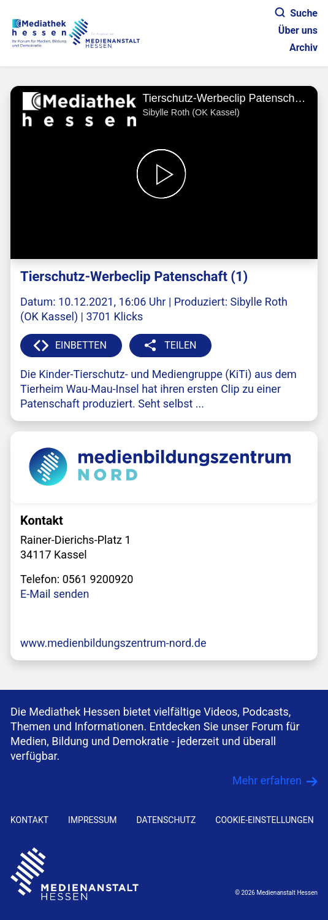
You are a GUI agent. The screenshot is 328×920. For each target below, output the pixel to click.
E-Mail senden (54, 593)
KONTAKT (29, 820)
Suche (296, 13)
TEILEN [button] (180, 345)
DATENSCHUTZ (166, 820)
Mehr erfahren (267, 780)
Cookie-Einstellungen (264, 820)
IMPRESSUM (92, 820)
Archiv (303, 47)
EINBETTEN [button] (81, 345)
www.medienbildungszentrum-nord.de (113, 642)
